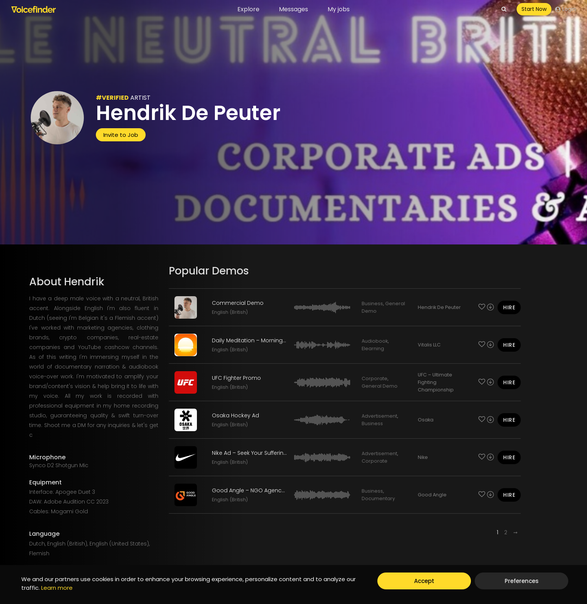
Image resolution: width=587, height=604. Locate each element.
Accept (424, 581)
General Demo (380, 386)
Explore (248, 9)
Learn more (57, 588)
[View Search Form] (504, 9)
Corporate (374, 378)
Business (372, 303)
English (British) (230, 312)
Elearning (373, 348)
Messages (293, 9)
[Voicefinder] (33, 9)
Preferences (522, 581)
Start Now (534, 9)
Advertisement (379, 416)
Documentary (378, 498)
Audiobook (375, 341)
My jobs (339, 9)
